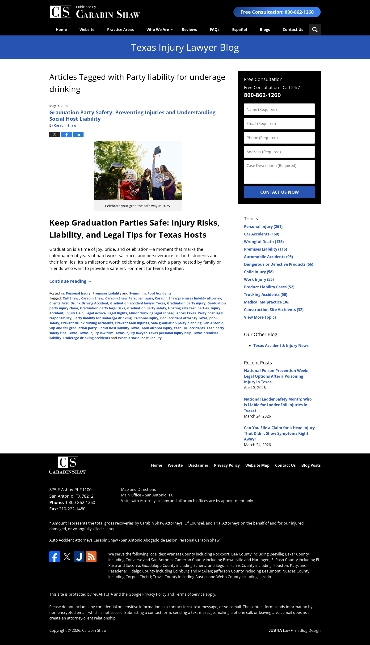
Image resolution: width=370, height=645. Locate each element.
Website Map (257, 465)
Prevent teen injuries (132, 323)
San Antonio (213, 323)
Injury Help (74, 313)
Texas (72, 333)
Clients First (59, 303)
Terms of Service (190, 594)
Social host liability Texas (119, 328)
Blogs (265, 29)
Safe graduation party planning (176, 323)
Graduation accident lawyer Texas (137, 303)
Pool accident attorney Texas (183, 318)
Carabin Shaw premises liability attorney (188, 298)
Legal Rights (117, 313)
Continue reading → (70, 281)
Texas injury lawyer (131, 333)
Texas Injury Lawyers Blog (94, 12)
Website (87, 29)
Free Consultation (263, 79)
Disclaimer (198, 465)
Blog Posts (311, 465)
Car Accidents (261, 234)
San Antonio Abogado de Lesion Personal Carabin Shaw (170, 540)
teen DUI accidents (189, 328)
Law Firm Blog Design (295, 630)
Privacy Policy (227, 465)
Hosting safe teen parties (188, 308)
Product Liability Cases (269, 287)
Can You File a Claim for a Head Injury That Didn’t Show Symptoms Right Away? (279, 433)
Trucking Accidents (265, 294)
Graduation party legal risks (102, 308)
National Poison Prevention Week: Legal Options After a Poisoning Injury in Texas (276, 376)
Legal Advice (95, 313)
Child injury (258, 271)
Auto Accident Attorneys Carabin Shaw (83, 540)
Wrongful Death (264, 241)
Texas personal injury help (170, 333)
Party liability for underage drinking (102, 318)
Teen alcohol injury (156, 328)
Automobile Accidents (268, 256)
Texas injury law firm (96, 333)
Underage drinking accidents (86, 338)
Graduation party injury (186, 303)
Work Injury (259, 279)
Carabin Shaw (92, 298)
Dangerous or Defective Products (278, 264)
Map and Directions (138, 489)
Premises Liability (106, 293)
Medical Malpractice (266, 302)
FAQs (214, 29)
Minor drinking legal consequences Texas (162, 313)
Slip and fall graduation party (73, 328)
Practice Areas (120, 29)
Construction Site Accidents (273, 309)
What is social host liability (140, 338)
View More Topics (260, 317)
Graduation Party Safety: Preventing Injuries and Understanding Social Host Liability (132, 115)
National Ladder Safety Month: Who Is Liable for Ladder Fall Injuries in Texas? (278, 405)
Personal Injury (78, 293)
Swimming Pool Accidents (150, 293)
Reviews (189, 29)
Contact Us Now (279, 192)
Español (239, 29)
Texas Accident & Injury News (281, 345)
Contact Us (293, 29)
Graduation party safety (146, 308)
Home (61, 29)
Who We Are (158, 29)
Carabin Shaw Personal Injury (129, 298)
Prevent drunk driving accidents (87, 323)
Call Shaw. (71, 298)
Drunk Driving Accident (89, 303)
